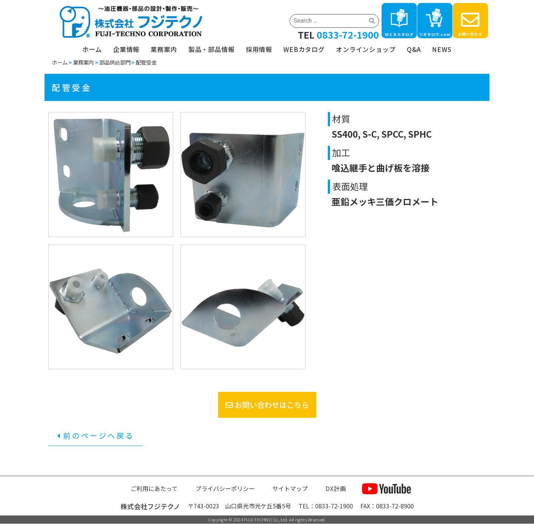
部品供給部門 (115, 62)
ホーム (92, 49)
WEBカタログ (304, 49)
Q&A (414, 49)
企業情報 (126, 49)
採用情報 (259, 49)
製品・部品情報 (211, 49)
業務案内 (164, 49)
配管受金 (146, 62)
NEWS (441, 49)
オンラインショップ (366, 49)
